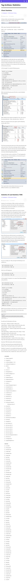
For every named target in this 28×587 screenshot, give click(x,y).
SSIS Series (8, 436)
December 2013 (8, 529)
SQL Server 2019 (8, 427)
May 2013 (7, 543)
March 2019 (8, 480)
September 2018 (8, 484)
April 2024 (8, 457)
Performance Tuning (12, 13)
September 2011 (8, 575)
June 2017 (7, 489)
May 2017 (7, 491)
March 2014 (8, 524)
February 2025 (8, 447)
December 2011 (8, 570)
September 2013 (8, 535)
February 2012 (8, 566)
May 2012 (7, 562)
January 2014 (8, 528)
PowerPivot (8, 411)
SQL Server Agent (9, 432)
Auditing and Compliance (10, 364)
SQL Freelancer (8, 423)
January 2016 (8, 505)
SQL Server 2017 (8, 425)
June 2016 (7, 499)
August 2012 (8, 556)
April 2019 (8, 478)
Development (8, 381)
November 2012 (8, 552)
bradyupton (4, 13)
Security (7, 419)
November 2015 (8, 507)
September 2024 (8, 453)
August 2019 (8, 476)
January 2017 (8, 495)
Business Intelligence (9, 373)
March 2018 (8, 487)
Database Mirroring (9, 379)
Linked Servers (8, 392)
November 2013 (8, 531)
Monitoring (8, 398)
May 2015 (7, 510)
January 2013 (8, 549)
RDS (8, 367)
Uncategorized (8, 438)
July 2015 (7, 508)
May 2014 (7, 520)
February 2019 (8, 482)
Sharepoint (8, 421)
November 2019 (8, 474)
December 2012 (8, 550)
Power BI (7, 406)
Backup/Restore (8, 371)
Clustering (7, 375)
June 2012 (7, 560)
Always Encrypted (9, 358)
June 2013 (7, 541)
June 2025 (7, 445)
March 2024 (8, 459)
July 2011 (7, 579)
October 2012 (8, 554)
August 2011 (8, 577)
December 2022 (8, 466)
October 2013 (8, 533)
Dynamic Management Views (10, 385)
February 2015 (8, 514)
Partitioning (8, 400)
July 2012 (7, 558)
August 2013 (8, 537)
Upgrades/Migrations (9, 440)
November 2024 (8, 449)
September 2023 (8, 463)
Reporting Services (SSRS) (10, 417)
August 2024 (8, 455)
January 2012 (8, 568)
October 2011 (8, 573)
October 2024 (8, 451)
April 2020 (8, 470)
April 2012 (8, 564)
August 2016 (8, 497)
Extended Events (8, 387)
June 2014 (7, 518)
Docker (7, 383)
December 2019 (8, 472)
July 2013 (7, 539)
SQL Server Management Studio (11, 434)
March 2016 (8, 501)
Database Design (8, 377)
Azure (7, 369)
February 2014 (8, 526)
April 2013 (8, 545)
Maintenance (8, 396)
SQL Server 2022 (8, 429)
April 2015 (8, 512)
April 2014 (8, 522)
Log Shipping (8, 394)
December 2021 (8, 468)
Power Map (8, 408)
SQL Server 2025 (8, 431)
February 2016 (8, 503)
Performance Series (10, 404)
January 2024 (8, 461)
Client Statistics (6, 10)
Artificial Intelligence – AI (10, 362)
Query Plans (8, 413)
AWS (7, 366)
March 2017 (8, 493)
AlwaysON (7, 360)
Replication (8, 415)
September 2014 (8, 516)
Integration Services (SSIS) (10, 390)
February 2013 (8, 547)
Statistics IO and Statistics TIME (12, 195)
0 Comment (11, 16)
